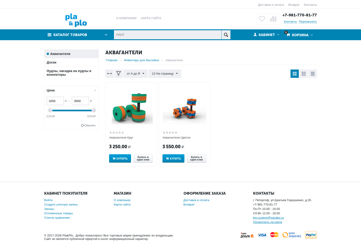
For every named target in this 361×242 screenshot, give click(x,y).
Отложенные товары (58, 213)
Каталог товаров (70, 35)
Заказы (49, 209)
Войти (48, 200)
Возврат (294, 4)
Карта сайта (122, 204)
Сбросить (90, 125)
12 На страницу (165, 73)
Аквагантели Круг (121, 137)
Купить (122, 158)
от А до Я (135, 73)
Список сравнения (57, 217)
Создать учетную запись (61, 204)
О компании (122, 200)
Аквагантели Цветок (176, 137)
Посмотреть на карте (267, 222)
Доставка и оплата (271, 4)
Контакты (310, 4)
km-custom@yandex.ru (268, 217)
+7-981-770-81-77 (299, 15)
